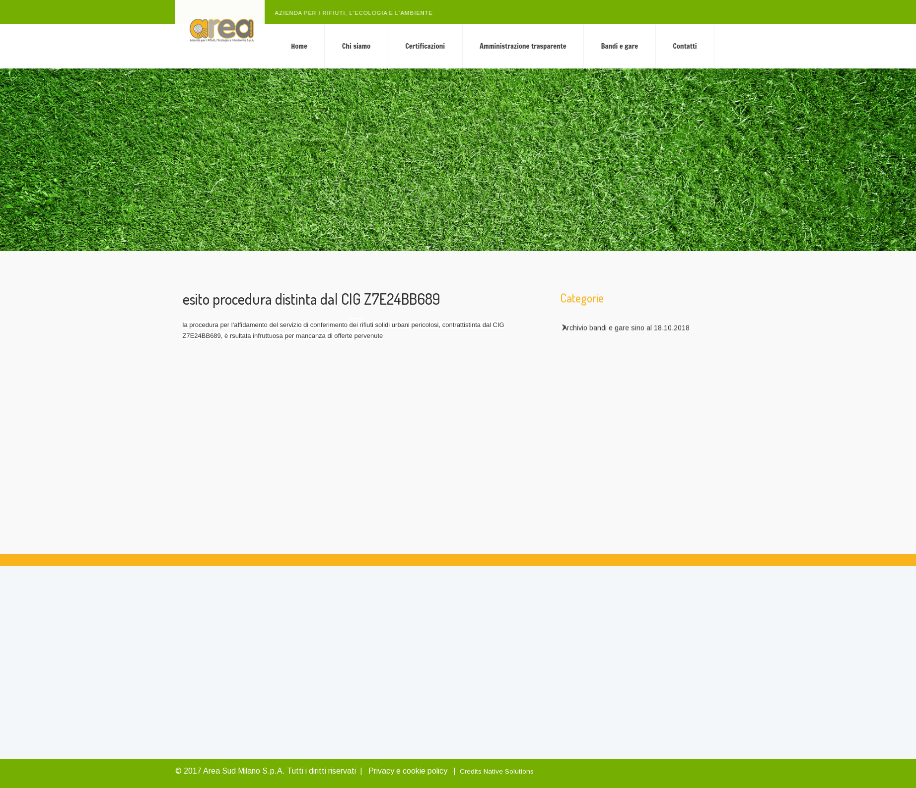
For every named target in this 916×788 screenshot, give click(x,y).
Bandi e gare (655, 46)
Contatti (721, 46)
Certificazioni (461, 46)
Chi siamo (392, 46)
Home (335, 46)
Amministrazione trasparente (559, 46)
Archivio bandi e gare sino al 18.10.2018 (626, 330)
